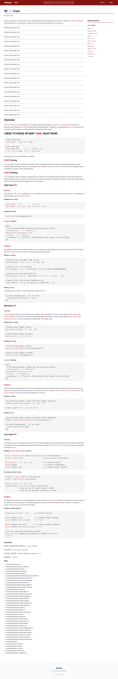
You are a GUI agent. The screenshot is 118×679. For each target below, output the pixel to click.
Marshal (54, 23)
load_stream (92, 41)
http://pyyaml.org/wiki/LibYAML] (61, 125)
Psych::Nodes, (73, 317)
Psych (6, 125)
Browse (102, 2)
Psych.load (26, 196)
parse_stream (16, 329)
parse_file (15, 355)
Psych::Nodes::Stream (18, 451)
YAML (13, 125)
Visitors (14, 534)
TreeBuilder (33, 456)
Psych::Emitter (53, 500)
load (12, 142)
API (15, 185)
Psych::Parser (73, 314)
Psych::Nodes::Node (10, 319)
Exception (7, 221)
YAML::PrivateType (77, 21)
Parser (21, 456)
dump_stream (93, 31)
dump (12, 149)
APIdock (7, 3)
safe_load (91, 53)
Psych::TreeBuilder (10, 317)
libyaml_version (93, 33)
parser (17, 125)
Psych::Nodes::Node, (74, 390)
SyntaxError (22, 233)
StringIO (28, 269)
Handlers (24, 477)
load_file (14, 216)
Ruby (16, 2)
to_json (91, 56)
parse (14, 231)
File (7, 296)
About (111, 2)
